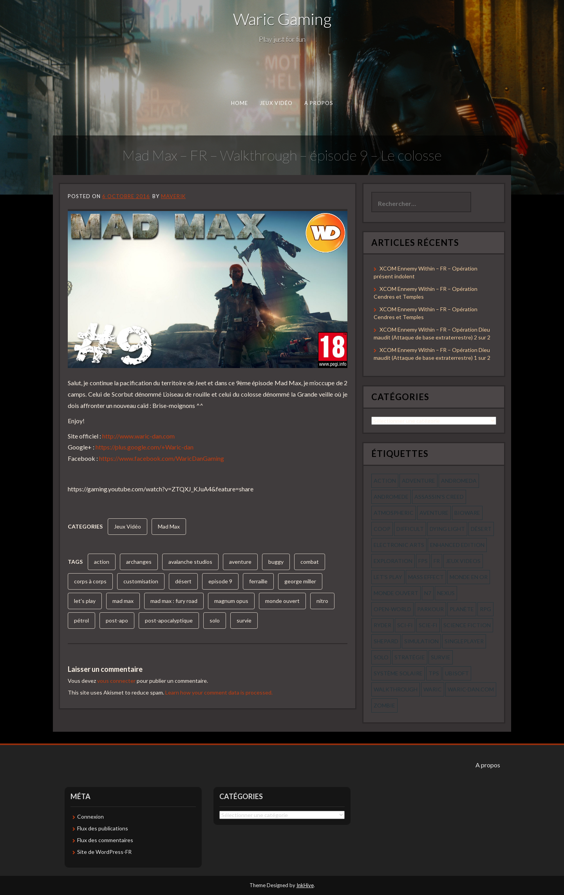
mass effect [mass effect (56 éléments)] (426, 577)
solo (215, 620)
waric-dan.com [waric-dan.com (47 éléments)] (471, 689)
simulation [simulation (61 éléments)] (421, 641)
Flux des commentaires (105, 840)
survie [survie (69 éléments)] (440, 657)
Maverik (173, 196)
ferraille (258, 581)
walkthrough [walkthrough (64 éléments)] (396, 689)
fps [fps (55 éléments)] (423, 561)
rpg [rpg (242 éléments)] (485, 609)
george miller (300, 581)
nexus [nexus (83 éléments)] (446, 593)
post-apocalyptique (169, 620)
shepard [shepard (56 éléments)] (386, 641)
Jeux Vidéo (276, 103)
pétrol (81, 620)
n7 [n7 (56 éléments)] (427, 593)
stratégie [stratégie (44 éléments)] (409, 657)
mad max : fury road (173, 600)
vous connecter (116, 680)
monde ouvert (282, 600)
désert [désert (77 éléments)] (481, 528)
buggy (276, 561)
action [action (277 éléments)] (385, 480)
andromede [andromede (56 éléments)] (391, 496)
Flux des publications (102, 828)
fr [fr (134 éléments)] (437, 561)
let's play (85, 600)
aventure (240, 561)
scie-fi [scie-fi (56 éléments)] (428, 625)
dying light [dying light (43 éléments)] (447, 528)
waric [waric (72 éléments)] (432, 689)
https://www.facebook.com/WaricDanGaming (161, 458)
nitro (322, 600)
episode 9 (220, 581)
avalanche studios (190, 561)
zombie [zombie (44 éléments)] (384, 705)
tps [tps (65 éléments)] (433, 673)
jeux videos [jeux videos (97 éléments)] (463, 561)
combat (309, 561)
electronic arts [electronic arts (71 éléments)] (399, 544)
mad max (123, 600)
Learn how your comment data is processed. (219, 692)
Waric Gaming (282, 19)
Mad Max (169, 526)
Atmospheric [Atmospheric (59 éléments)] (394, 512)
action (101, 561)
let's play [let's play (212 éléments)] (388, 577)
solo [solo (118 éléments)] (381, 657)
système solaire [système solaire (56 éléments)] (398, 673)
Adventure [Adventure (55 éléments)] (418, 480)
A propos (318, 103)
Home (239, 103)
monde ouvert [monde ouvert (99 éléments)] (396, 593)
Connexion (90, 816)
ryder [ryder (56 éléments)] (382, 625)
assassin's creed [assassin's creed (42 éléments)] (439, 496)
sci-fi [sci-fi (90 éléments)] (405, 625)
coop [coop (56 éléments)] (382, 528)
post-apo (117, 620)
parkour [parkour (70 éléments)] (430, 609)
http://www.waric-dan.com (138, 436)
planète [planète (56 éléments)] (462, 609)
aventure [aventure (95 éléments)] (433, 512)
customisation (140, 581)
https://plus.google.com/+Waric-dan (144, 447)
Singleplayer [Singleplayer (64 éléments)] (464, 641)
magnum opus (231, 600)
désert (183, 581)
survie (244, 620)
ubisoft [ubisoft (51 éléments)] (457, 673)
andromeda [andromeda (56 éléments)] (459, 480)
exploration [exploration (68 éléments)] (393, 561)
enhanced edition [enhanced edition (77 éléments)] (457, 544)
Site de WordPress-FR (104, 851)
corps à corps (90, 581)
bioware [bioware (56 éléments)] (467, 512)
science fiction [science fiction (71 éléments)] (467, 625)
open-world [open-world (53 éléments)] (392, 609)
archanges (139, 561)
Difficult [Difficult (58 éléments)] (410, 528)
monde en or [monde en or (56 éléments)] (469, 577)
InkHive (305, 885)
